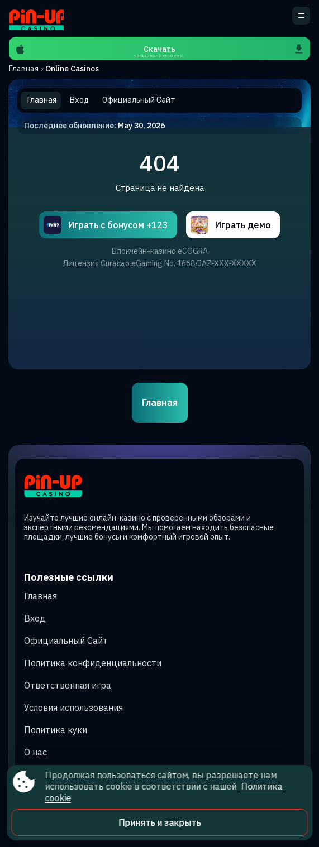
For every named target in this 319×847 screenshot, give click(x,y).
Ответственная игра (67, 685)
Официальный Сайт (66, 640)
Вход (35, 618)
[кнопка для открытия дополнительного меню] (301, 16)
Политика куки (55, 729)
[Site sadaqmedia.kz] (36, 18)
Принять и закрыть (159, 822)
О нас (35, 752)
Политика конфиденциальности (92, 662)
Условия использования (73, 707)
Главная (24, 69)
